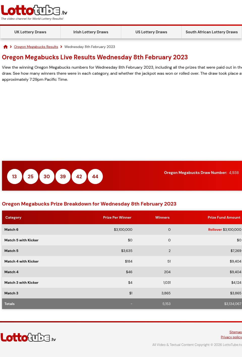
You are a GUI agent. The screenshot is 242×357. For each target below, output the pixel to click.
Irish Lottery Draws (90, 32)
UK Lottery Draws (30, 32)
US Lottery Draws (151, 32)
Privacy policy (231, 337)
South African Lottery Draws (212, 32)
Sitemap (235, 332)
